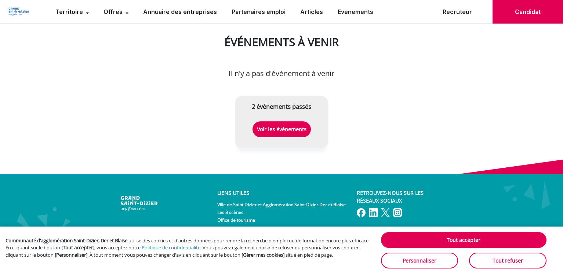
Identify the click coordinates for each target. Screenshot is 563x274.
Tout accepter (463, 239)
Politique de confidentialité (171, 247)
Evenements (355, 11)
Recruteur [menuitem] (457, 11)
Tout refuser (508, 260)
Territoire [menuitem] (69, 11)
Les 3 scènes (230, 212)
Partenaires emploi (259, 11)
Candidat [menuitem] (528, 11)
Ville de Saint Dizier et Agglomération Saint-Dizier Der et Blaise (281, 205)
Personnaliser (419, 260)
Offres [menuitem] (113, 11)
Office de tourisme (236, 220)
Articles (311, 11)
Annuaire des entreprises (180, 11)
